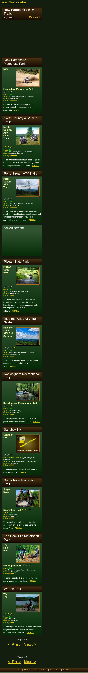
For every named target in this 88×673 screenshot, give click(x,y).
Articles (36, 670)
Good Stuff (66, 670)
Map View (34, 17)
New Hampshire (18, 2)
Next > (30, 644)
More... (17, 110)
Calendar (44, 670)
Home (4, 2)
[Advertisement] (22, 38)
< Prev (14, 644)
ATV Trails (27, 670)
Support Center (55, 670)
